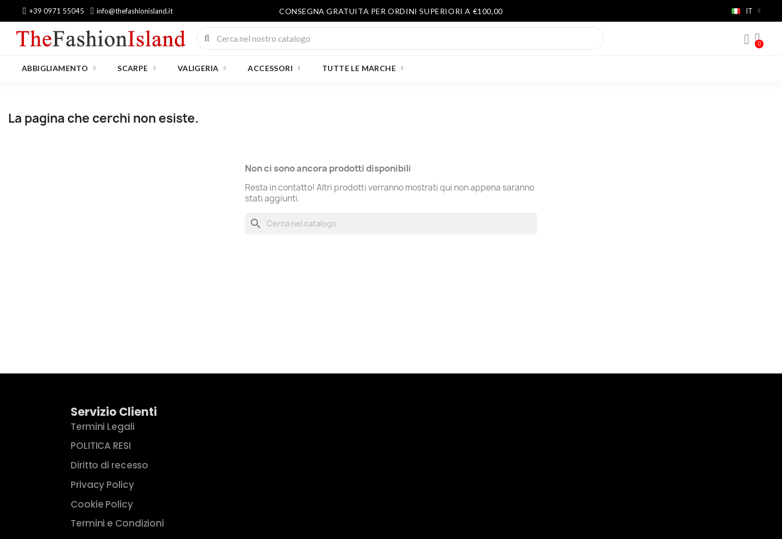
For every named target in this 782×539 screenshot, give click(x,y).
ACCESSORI (274, 68)
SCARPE (136, 68)
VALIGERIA (202, 68)
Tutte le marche (362, 68)
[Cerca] (391, 223)
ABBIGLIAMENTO (59, 68)
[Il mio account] (746, 40)
